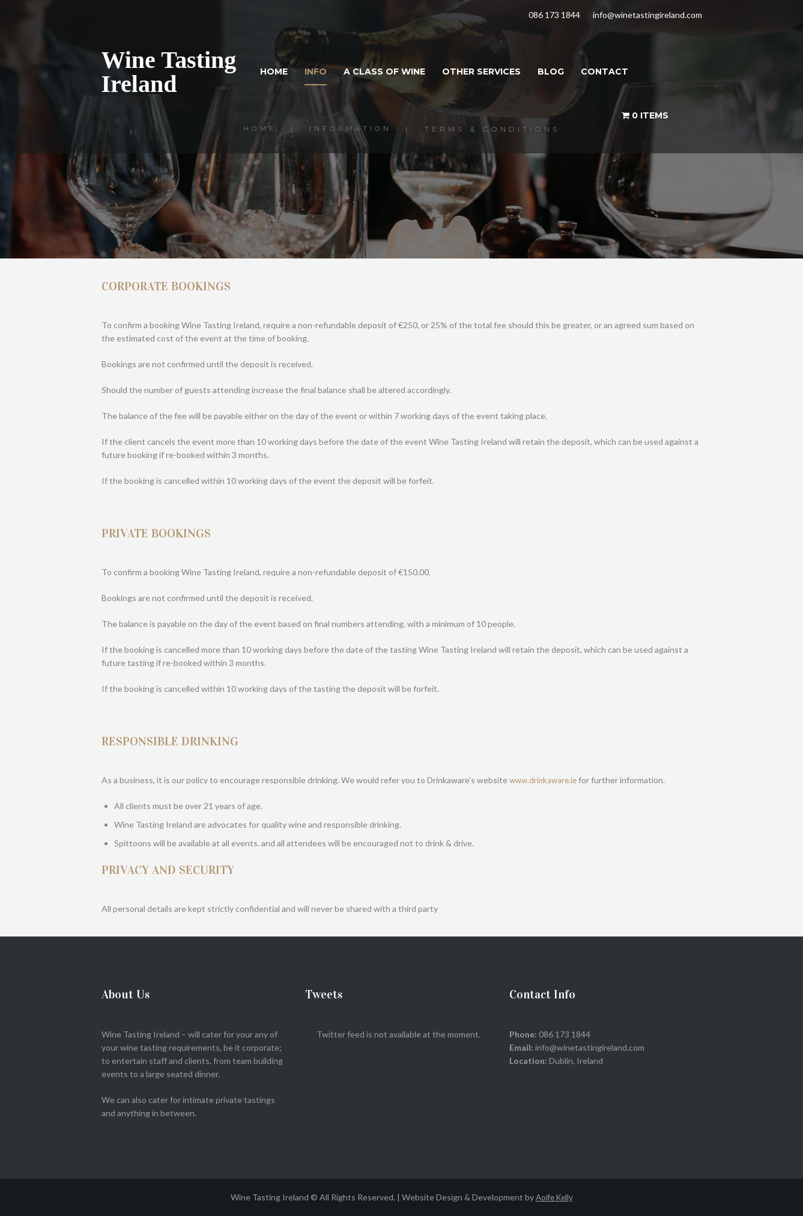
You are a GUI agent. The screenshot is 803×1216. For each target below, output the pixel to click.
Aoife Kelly (554, 1197)
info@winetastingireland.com (647, 15)
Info (316, 71)
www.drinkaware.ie (545, 780)
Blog (551, 71)
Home (274, 71)
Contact (604, 71)
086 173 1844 (554, 15)
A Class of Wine (384, 71)
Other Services (481, 71)
